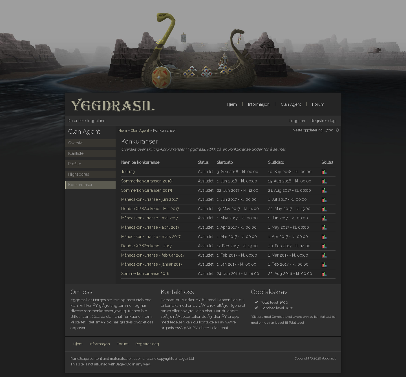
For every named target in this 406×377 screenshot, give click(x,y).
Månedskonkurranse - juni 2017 (149, 199)
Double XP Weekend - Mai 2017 (150, 208)
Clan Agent (291, 104)
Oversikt (75, 143)
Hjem (232, 104)
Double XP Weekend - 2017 (146, 246)
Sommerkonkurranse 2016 (145, 273)
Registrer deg (323, 120)
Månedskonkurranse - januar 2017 (151, 264)
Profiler (74, 164)
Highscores (78, 174)
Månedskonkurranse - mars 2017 (150, 236)
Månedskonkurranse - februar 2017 (152, 255)
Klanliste (75, 153)
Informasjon (259, 104)
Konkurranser (80, 184)
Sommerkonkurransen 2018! (147, 181)
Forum (318, 104)
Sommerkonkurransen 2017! (146, 190)
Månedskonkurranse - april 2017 (150, 227)
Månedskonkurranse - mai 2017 (149, 218)
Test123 (128, 171)
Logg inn (297, 120)
